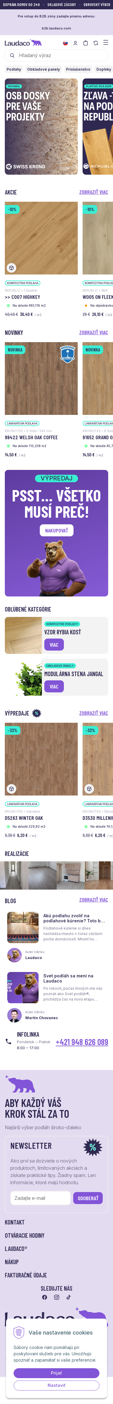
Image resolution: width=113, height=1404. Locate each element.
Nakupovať (56, 530)
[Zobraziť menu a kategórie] (105, 42)
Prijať (56, 1372)
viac (54, 644)
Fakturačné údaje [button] (26, 1275)
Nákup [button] (12, 1261)
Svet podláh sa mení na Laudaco (68, 978)
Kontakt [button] (15, 1222)
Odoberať (88, 1198)
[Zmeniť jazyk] (65, 43)
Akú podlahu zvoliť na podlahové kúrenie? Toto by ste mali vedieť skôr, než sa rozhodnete (73, 923)
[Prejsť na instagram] (56, 1297)
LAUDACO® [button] (16, 1248)
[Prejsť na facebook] (44, 1297)
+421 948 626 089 (82, 1042)
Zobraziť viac (93, 192)
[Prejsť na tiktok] (69, 1297)
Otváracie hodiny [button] (25, 1235)
